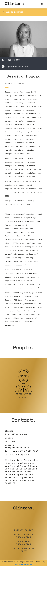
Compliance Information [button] (23, 543)
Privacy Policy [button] (23, 530)
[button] (42, 4)
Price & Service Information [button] (24, 536)
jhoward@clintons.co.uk (18, 66)
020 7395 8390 (14, 60)
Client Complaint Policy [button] (23, 550)
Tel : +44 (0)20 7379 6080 (21, 451)
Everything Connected (23, 564)
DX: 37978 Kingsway (17, 455)
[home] (15, 4)
